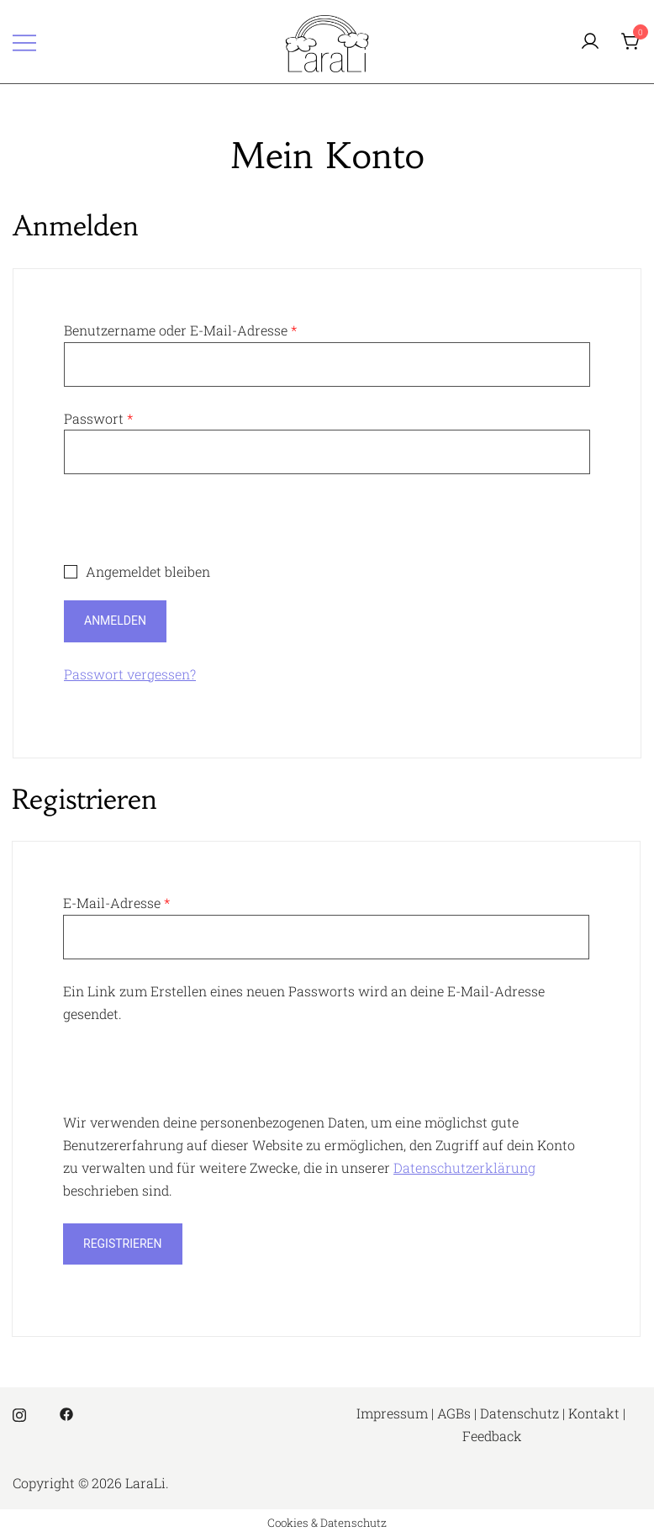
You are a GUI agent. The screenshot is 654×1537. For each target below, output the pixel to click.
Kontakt (594, 1413)
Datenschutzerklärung (464, 1167)
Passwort (98, 418)
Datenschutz (519, 1413)
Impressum (392, 1413)
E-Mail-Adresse (116, 902)
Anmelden (115, 620)
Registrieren (122, 1243)
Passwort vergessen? (130, 674)
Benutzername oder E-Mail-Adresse (180, 330)
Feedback (492, 1436)
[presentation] (191, 528)
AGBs (454, 1413)
